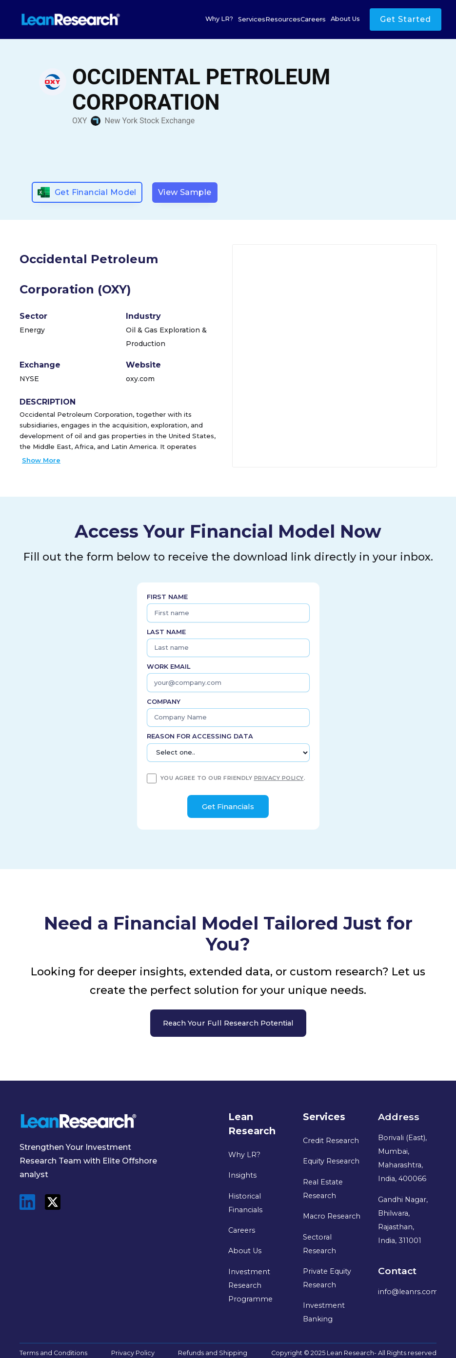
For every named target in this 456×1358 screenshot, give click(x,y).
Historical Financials (245, 1203)
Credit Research (331, 1140)
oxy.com (140, 378)
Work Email (168, 666)
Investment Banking (324, 1312)
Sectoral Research (319, 1244)
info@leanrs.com (408, 1291)
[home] (71, 19)
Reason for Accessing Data (200, 736)
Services (251, 19)
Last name (166, 632)
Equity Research (331, 1161)
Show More (41, 460)
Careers (241, 1230)
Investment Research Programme (250, 1285)
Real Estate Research (323, 1189)
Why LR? (219, 18)
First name (167, 597)
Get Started (405, 19)
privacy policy (279, 778)
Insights (242, 1175)
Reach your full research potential (228, 1023)
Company (163, 701)
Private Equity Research (327, 1278)
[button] (251, 19)
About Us (345, 18)
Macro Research (331, 1216)
